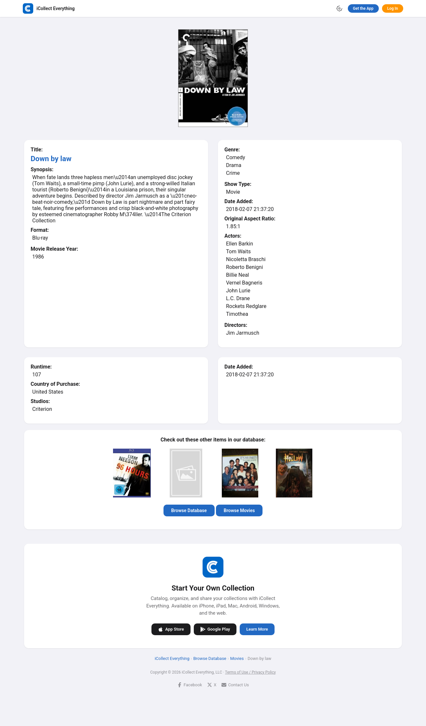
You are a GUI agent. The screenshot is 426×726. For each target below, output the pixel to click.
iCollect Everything (172, 658)
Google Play (215, 629)
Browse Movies (239, 510)
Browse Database (189, 510)
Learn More (257, 629)
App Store (171, 629)
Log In (392, 8)
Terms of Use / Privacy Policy (250, 672)
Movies (237, 658)
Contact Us (235, 684)
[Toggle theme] (339, 8)
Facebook (189, 684)
